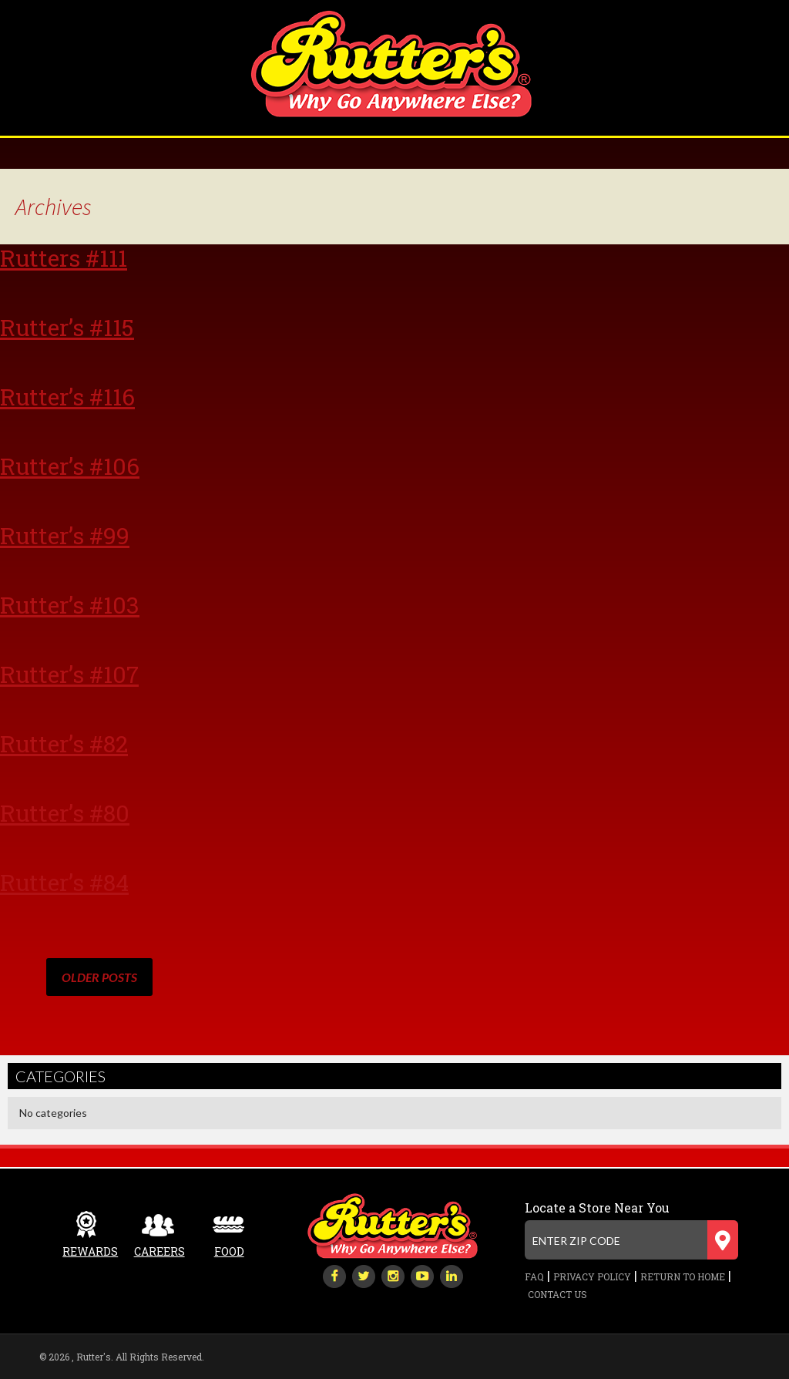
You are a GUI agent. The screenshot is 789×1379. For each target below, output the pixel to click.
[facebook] (334, 1275)
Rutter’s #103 (69, 605)
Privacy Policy (592, 1276)
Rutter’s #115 (67, 327)
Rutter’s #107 (69, 674)
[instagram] (393, 1275)
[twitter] (363, 1275)
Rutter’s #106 (69, 466)
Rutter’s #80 (64, 813)
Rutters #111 (63, 258)
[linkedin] (451, 1275)
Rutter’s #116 (67, 397)
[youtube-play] (422, 1275)
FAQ (534, 1276)
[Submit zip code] (722, 1240)
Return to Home (682, 1276)
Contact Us (557, 1294)
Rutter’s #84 (64, 882)
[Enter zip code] (631, 1240)
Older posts (99, 977)
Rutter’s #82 (64, 743)
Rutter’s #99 (64, 535)
